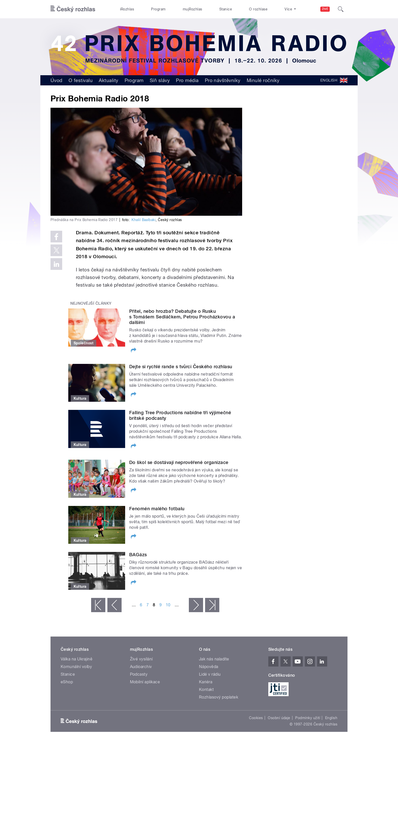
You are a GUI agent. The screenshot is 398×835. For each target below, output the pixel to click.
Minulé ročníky (263, 80)
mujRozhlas (192, 9)
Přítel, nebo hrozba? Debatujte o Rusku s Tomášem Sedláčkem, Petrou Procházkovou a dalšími (182, 316)
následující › (196, 605)
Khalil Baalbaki (143, 220)
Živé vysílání (141, 659)
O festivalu (81, 80)
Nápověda (208, 666)
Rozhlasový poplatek (218, 697)
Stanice (225, 9)
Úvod (56, 80)
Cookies (256, 718)
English (331, 718)
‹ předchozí (114, 605)
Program (158, 9)
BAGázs (138, 554)
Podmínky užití (307, 718)
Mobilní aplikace (145, 681)
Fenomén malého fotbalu (157, 508)
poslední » (212, 605)
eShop (67, 681)
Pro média (187, 80)
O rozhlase (258, 9)
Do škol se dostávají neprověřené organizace (178, 462)
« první (98, 605)
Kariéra (205, 681)
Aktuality (108, 80)
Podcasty (139, 674)
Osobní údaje (279, 718)
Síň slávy (160, 80)
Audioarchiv (141, 666)
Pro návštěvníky (223, 80)
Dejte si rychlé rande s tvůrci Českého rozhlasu (180, 366)
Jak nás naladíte (214, 659)
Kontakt (206, 689)
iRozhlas (127, 9)
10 (168, 604)
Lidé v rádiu (210, 674)
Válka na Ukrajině (76, 659)
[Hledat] (340, 9)
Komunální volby (76, 666)
